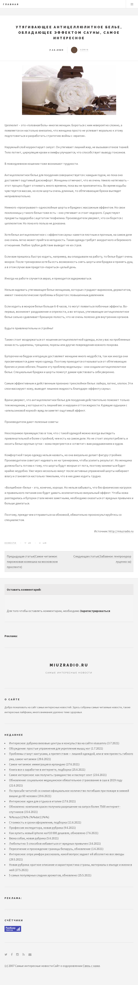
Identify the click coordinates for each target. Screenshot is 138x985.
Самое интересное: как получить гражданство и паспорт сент (50, 775)
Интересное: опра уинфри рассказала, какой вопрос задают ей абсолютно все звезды (66, 854)
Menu (132, 4)
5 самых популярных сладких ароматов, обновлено (43, 875)
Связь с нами (91, 966)
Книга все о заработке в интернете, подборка (40, 769)
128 (45, 543)
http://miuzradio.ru (120, 531)
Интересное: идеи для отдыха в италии (35, 801)
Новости (11, 543)
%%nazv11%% (19, 817)
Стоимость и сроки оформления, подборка (38, 822)
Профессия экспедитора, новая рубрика (36, 828)
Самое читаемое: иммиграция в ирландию (37, 764)
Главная (11, 4)
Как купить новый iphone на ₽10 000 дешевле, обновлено (47, 833)
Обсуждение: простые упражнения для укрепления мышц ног (49, 748)
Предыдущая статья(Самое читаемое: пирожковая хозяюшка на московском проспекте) (32, 561)
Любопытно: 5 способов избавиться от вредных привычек (48, 843)
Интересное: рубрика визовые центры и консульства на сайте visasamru (57, 743)
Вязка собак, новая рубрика (27, 838)
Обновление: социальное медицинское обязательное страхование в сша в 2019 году (65, 780)
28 (29, 543)
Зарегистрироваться (95, 611)
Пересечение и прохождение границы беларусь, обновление (50, 849)
